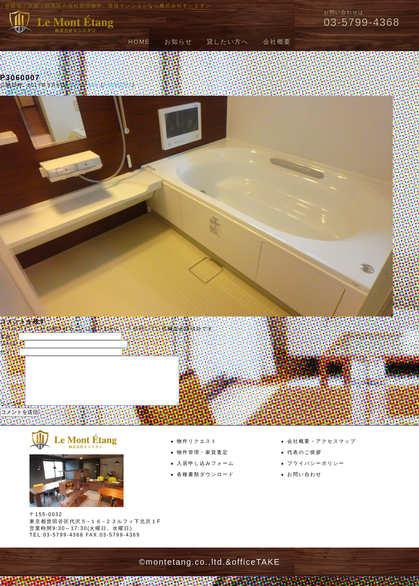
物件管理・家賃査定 (202, 462)
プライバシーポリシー (316, 473)
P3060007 (117, 85)
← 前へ (9, 92)
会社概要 (277, 41)
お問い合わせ (304, 484)
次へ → (31, 92)
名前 (8, 336)
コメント (11, 414)
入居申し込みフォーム (205, 473)
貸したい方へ (227, 41)
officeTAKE (256, 571)
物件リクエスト (197, 451)
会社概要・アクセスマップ (321, 451)
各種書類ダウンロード (205, 484)
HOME (139, 41)
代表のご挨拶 (304, 462)
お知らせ (178, 41)
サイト (8, 352)
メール (11, 344)
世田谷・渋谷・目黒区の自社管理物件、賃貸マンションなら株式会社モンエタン (108, 6)
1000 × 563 (82, 85)
